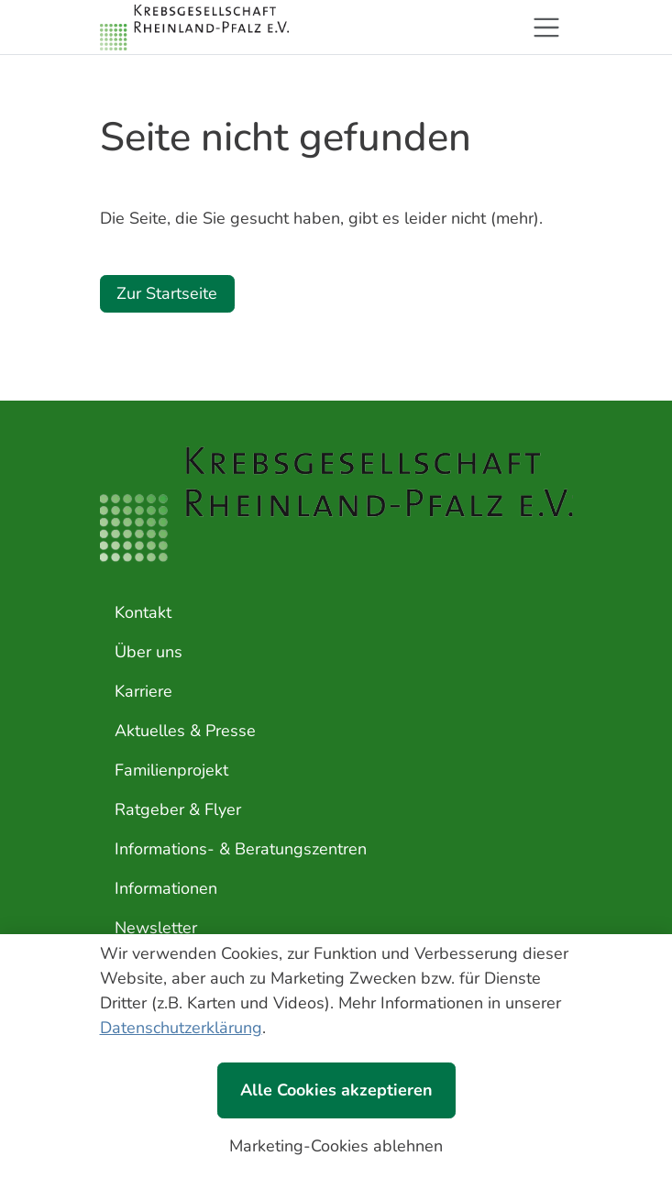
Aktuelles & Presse (185, 731)
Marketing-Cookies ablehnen (336, 1146)
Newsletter (156, 928)
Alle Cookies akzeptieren (336, 1090)
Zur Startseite (166, 293)
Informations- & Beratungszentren (241, 849)
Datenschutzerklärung (181, 1028)
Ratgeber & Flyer (178, 809)
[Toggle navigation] (546, 27)
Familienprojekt (171, 770)
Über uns (148, 652)
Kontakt (143, 612)
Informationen (166, 888)
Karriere (143, 691)
